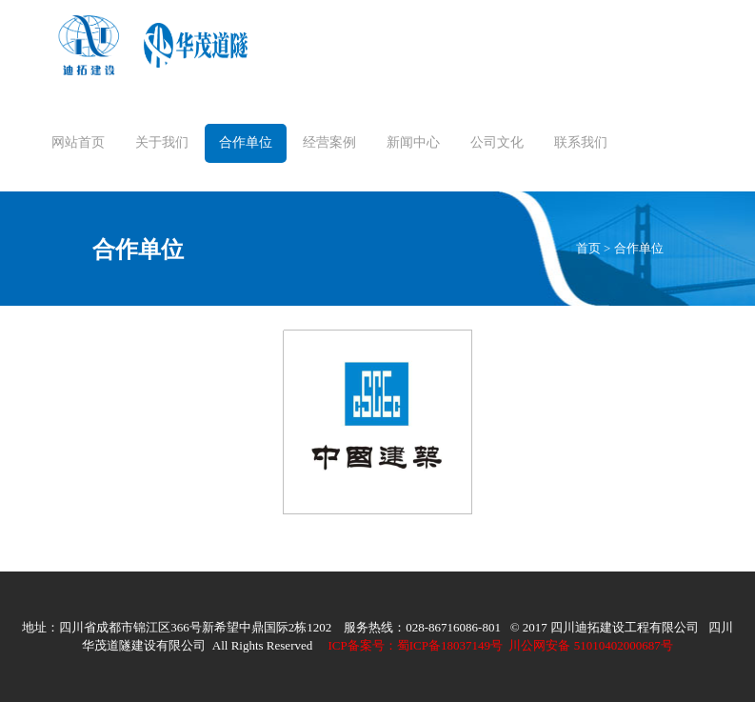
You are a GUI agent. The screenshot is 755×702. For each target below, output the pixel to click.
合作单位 (245, 142)
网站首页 (78, 142)
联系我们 (580, 142)
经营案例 (329, 142)
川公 (465, 645)
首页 (588, 248)
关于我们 (162, 142)
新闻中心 (413, 142)
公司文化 (497, 142)
